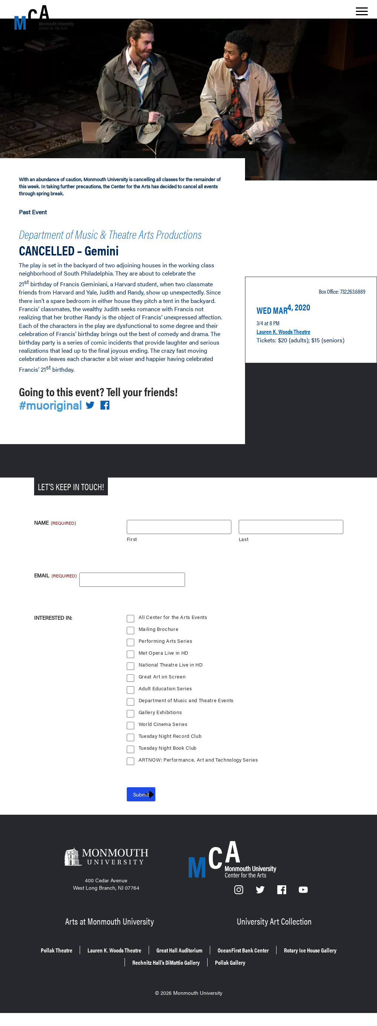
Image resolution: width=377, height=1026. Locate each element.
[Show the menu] (362, 13)
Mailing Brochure (159, 650)
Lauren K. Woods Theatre (292, 334)
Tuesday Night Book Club (169, 769)
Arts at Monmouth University (110, 940)
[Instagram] (239, 913)
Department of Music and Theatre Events (187, 721)
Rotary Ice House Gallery (110, 977)
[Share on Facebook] (109, 425)
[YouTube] (303, 913)
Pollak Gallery (283, 977)
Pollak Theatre (65, 967)
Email (48, 596)
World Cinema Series (164, 745)
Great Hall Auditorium (218, 967)
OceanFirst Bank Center (298, 967)
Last (244, 560)
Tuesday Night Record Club (171, 757)
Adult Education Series (166, 709)
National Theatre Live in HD (171, 685)
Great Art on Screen (162, 697)
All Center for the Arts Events (173, 638)
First (132, 560)
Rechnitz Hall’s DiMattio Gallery (204, 977)
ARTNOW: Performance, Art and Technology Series (199, 781)
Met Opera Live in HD (164, 674)
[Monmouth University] (106, 879)
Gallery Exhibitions (161, 733)
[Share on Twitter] (94, 425)
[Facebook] (282, 913)
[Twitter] (260, 913)
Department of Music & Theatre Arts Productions (113, 234)
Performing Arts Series (165, 662)
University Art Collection (275, 940)
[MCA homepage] (44, 17)
